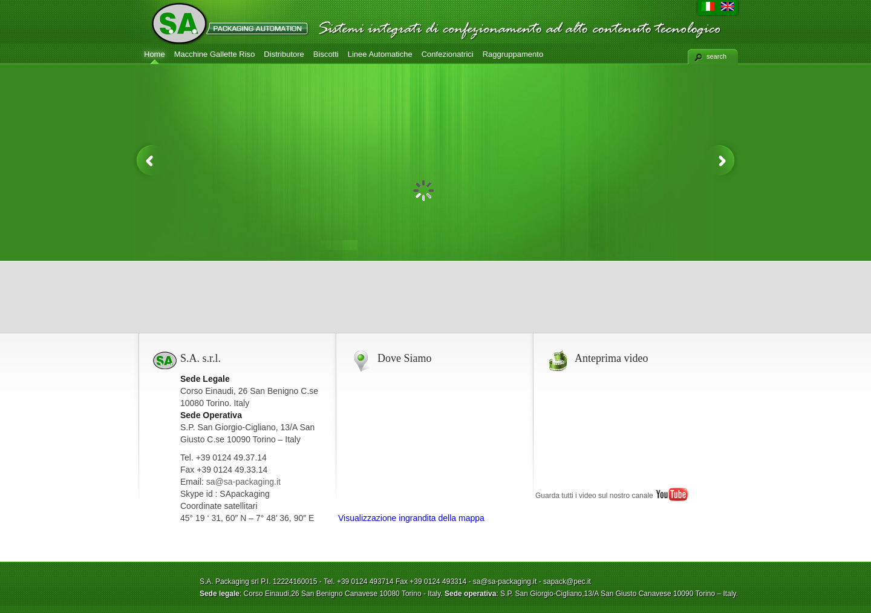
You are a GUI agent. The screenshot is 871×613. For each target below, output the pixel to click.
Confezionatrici (448, 54)
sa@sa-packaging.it (243, 482)
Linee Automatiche (380, 54)
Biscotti (326, 54)
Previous (150, 161)
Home (154, 54)
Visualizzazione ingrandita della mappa (411, 518)
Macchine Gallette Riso (214, 54)
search (716, 56)
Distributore (284, 54)
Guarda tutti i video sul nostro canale (611, 495)
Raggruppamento (513, 54)
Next (721, 161)
